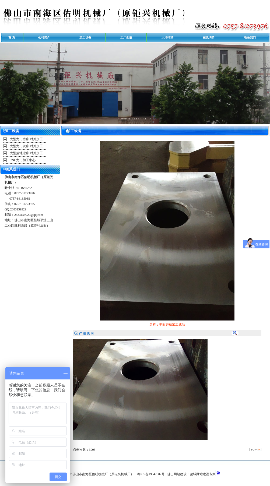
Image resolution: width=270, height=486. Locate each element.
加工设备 (85, 37)
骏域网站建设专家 (203, 474)
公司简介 (44, 37)
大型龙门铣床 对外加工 (26, 146)
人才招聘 (167, 37)
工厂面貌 (126, 37)
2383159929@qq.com (28, 215)
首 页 (11, 37)
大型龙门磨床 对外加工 (26, 139)
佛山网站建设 (177, 474)
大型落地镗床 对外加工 (26, 153)
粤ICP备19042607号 (151, 474)
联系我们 (250, 37)
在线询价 (209, 37)
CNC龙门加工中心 (23, 160)
